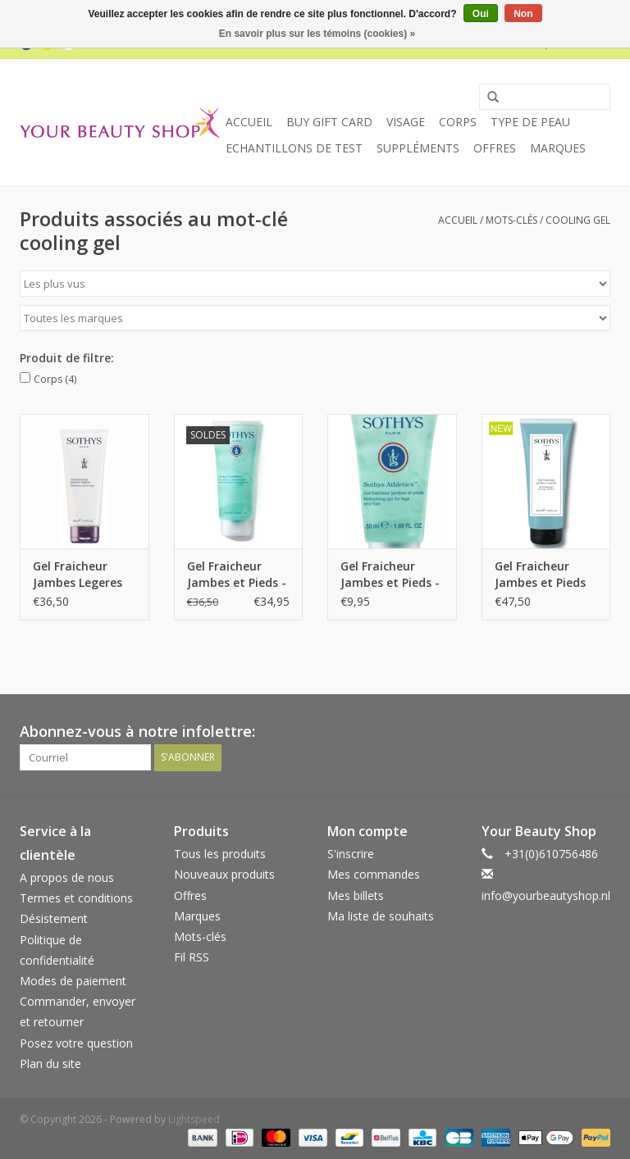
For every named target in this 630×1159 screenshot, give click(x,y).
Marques (558, 148)
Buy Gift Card (329, 122)
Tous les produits (220, 853)
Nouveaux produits (224, 874)
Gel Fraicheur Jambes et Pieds (540, 574)
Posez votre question (76, 1043)
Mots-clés (511, 220)
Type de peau (530, 122)
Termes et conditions (76, 898)
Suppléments (418, 148)
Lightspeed (194, 1119)
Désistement (54, 918)
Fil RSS (191, 957)
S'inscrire (350, 853)
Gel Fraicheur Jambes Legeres (77, 574)
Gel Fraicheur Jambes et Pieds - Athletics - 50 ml (390, 574)
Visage (405, 122)
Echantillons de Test (294, 148)
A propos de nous (67, 877)
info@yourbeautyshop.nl (546, 895)
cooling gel (578, 220)
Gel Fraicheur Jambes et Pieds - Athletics (236, 574)
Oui (480, 14)
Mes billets (355, 895)
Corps (458, 122)
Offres (494, 148)
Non (523, 14)
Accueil (249, 122)
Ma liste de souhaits (380, 916)
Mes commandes (373, 874)
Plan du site (50, 1063)
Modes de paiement (73, 981)
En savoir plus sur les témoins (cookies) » (317, 33)
